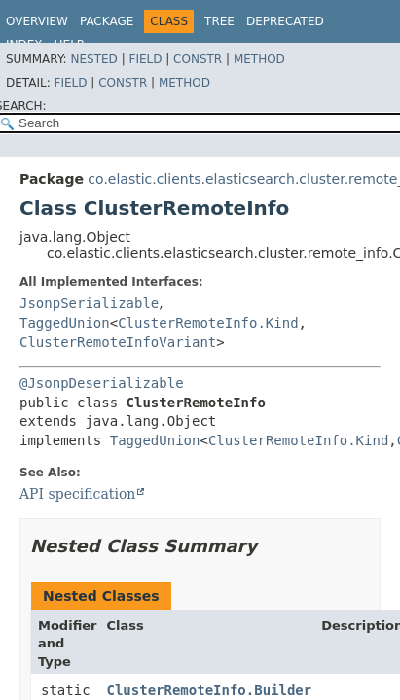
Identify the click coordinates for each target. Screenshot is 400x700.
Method (259, 59)
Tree (219, 21)
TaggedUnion (64, 323)
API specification (77, 494)
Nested (93, 59)
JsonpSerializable (89, 303)
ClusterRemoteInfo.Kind (208, 323)
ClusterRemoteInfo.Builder (209, 690)
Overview (37, 21)
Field (145, 59)
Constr (197, 59)
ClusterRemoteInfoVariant (117, 342)
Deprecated (285, 21)
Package (106, 21)
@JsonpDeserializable (101, 383)
